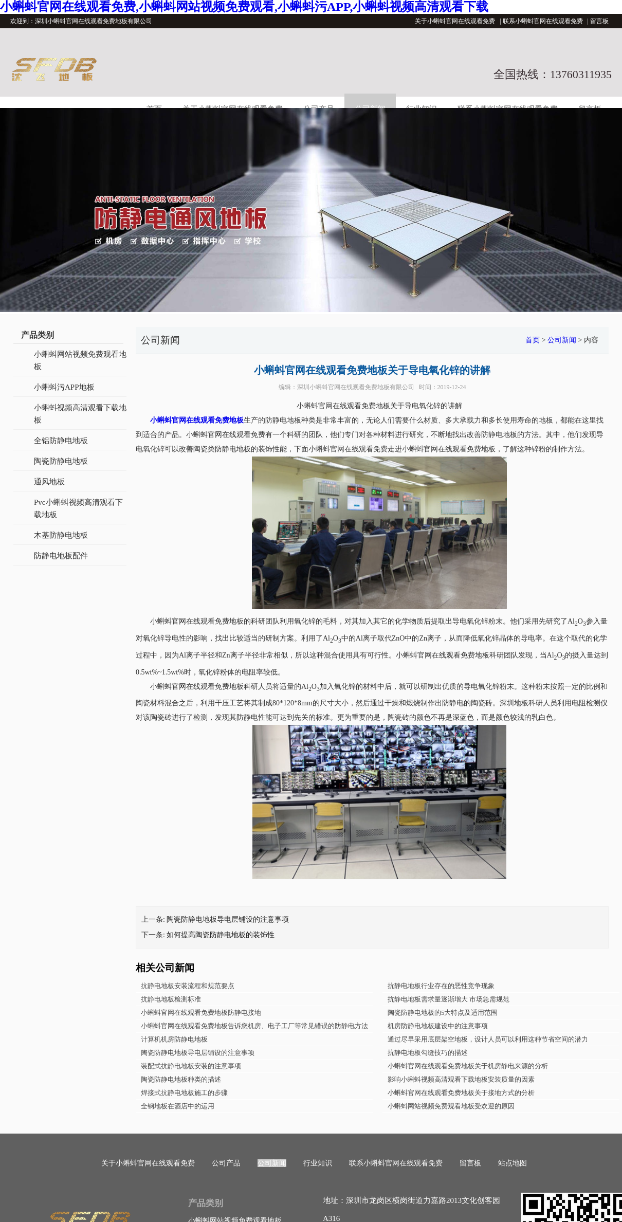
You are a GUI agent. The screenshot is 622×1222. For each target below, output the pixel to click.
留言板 (599, 21)
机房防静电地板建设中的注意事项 (438, 1026)
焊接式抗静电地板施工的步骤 (184, 1093)
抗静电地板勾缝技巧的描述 (428, 1052)
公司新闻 (561, 340)
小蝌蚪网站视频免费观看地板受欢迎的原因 (451, 1106)
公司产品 (226, 1163)
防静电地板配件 (61, 556)
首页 (532, 340)
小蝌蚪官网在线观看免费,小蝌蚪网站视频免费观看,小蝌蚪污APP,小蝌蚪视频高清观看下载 (244, 6)
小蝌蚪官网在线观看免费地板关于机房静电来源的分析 (468, 1066)
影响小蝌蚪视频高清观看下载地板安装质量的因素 (461, 1079)
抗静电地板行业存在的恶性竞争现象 (441, 986)
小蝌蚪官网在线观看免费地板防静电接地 (201, 1012)
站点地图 (512, 1163)
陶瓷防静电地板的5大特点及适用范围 (443, 1012)
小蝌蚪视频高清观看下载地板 (80, 414)
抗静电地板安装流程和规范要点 (187, 986)
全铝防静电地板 (61, 440)
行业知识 (317, 1163)
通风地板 (49, 482)
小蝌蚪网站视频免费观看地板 (80, 360)
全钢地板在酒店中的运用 (177, 1106)
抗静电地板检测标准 (171, 999)
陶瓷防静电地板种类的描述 (181, 1079)
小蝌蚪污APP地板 (64, 387)
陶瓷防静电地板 (61, 461)
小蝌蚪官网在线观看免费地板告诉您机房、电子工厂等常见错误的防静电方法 (254, 1026)
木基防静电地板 (61, 535)
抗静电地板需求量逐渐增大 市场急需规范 (448, 999)
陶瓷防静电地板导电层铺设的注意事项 (228, 919)
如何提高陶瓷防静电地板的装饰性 (221, 935)
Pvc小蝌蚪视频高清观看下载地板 (78, 508)
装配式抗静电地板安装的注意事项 (191, 1066)
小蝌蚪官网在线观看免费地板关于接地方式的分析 (461, 1093)
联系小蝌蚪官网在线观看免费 (543, 21)
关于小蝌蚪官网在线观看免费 (455, 21)
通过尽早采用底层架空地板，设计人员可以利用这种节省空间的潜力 (488, 1039)
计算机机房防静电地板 (174, 1039)
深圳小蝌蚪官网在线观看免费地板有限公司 (355, 387)
